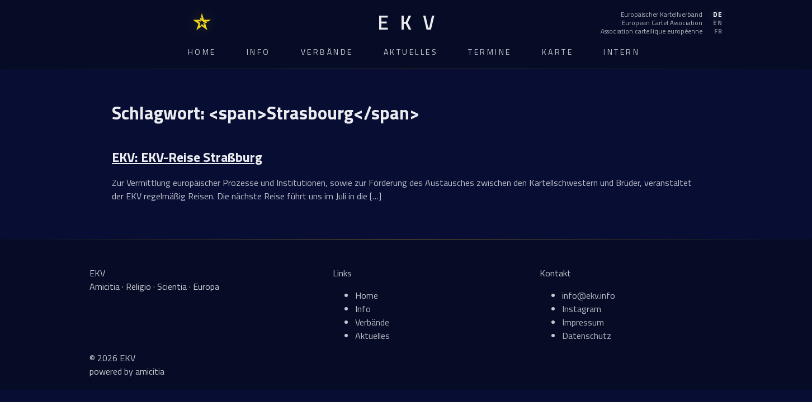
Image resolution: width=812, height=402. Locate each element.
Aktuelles (411, 52)
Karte (558, 52)
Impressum (583, 322)
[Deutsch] (662, 14)
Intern (621, 52)
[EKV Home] (405, 22)
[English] (662, 23)
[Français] (662, 31)
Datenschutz (586, 335)
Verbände (327, 52)
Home (202, 52)
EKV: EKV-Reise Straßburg (187, 157)
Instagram (581, 308)
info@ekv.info (588, 295)
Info (259, 52)
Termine (490, 52)
